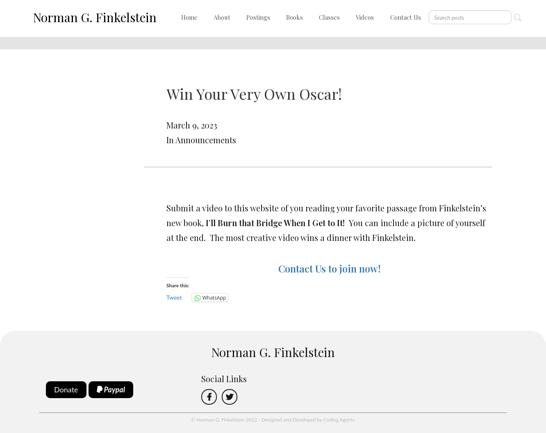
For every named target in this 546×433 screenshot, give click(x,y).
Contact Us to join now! (329, 268)
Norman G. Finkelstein (95, 17)
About (222, 17)
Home (189, 17)
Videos (365, 17)
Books (294, 17)
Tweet (174, 297)
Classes (329, 17)
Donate (66, 389)
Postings (258, 17)
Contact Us (405, 17)
